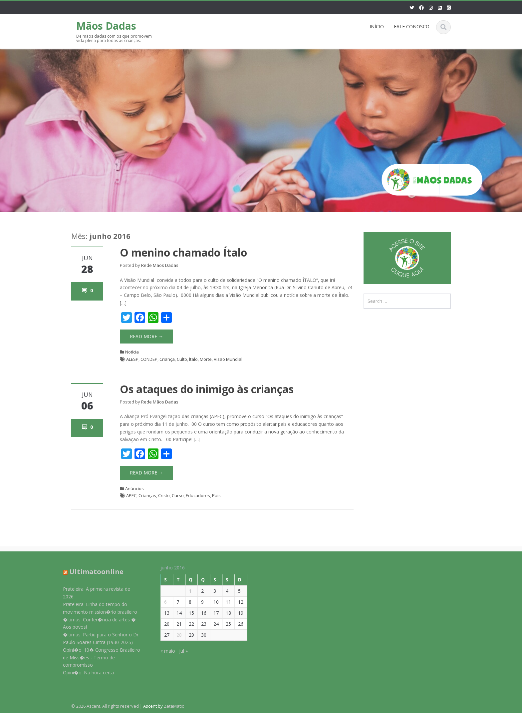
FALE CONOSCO (411, 26)
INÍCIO (377, 26)
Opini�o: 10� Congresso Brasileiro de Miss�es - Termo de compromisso (98, 657)
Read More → (146, 336)
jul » (180, 651)
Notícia (132, 352)
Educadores (198, 495)
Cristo (164, 495)
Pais (216, 495)
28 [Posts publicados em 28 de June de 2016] (176, 635)
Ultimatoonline (93, 571)
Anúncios (134, 488)
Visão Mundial (228, 359)
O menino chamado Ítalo (183, 252)
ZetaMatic (174, 706)
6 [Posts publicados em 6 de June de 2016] (162, 602)
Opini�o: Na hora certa (85, 672)
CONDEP (148, 359)
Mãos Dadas (106, 26)
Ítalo (193, 359)
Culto (182, 359)
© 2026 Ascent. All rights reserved (105, 706)
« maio (164, 651)
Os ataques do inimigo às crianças (207, 389)
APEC (131, 495)
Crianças (147, 495)
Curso (178, 495)
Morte (206, 359)
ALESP (132, 359)
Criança (167, 359)
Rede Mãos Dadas (159, 265)
